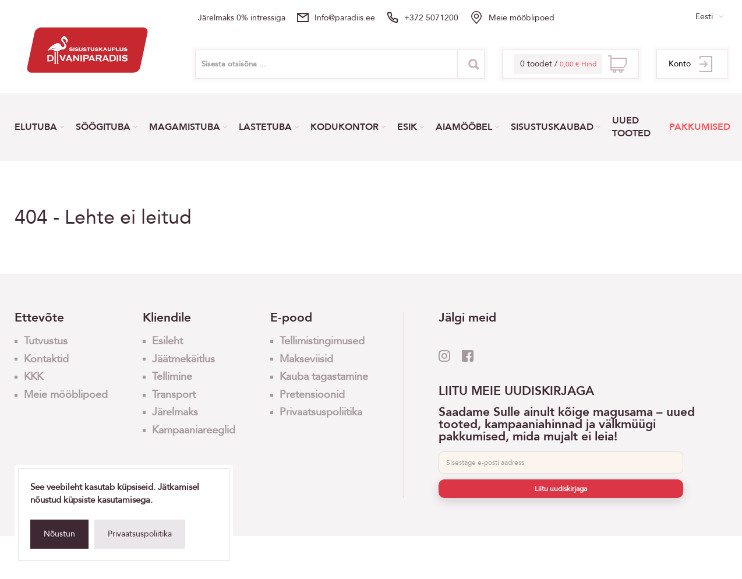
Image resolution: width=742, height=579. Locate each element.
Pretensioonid (312, 394)
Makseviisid (306, 359)
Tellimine (172, 376)
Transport (174, 394)
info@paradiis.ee (345, 17)
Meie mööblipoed (521, 17)
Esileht (167, 341)
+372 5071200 (431, 17)
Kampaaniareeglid (193, 430)
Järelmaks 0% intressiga (241, 17)
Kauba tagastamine (324, 376)
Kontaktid (46, 359)
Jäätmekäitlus (183, 359)
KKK (33, 376)
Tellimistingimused (322, 341)
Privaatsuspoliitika (140, 533)
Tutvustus (46, 341)
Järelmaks (175, 412)
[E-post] (561, 462)
